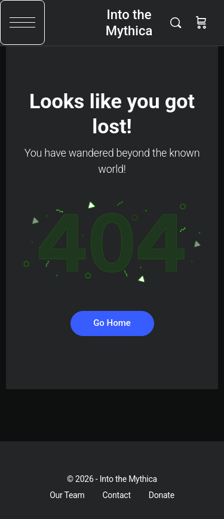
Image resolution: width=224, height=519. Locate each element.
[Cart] (201, 22)
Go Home (112, 322)
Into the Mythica (129, 22)
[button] (22, 22)
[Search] (178, 22)
